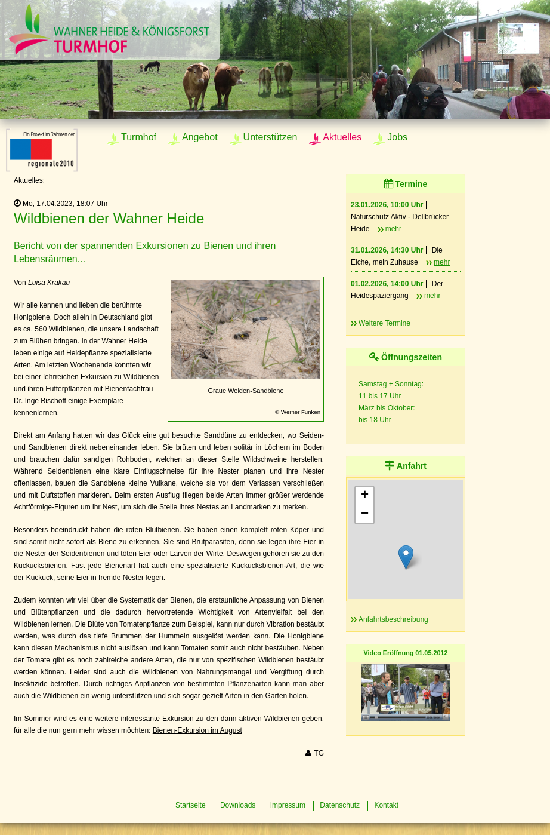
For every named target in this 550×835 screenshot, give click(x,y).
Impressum (287, 805)
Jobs (397, 137)
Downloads (237, 805)
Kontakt (386, 805)
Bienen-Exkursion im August (197, 730)
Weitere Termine (384, 323)
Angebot (200, 137)
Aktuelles (342, 137)
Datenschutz (340, 805)
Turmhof (138, 137)
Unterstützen (270, 137)
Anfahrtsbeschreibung (393, 619)
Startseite (190, 805)
